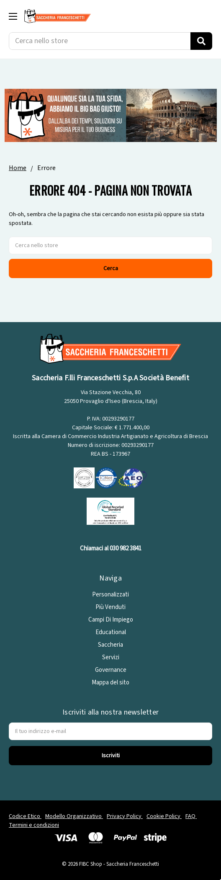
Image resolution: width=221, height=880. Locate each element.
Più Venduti (110, 607)
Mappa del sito (110, 682)
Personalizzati (110, 594)
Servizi (110, 657)
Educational (110, 632)
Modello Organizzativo (74, 816)
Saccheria (110, 644)
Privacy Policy (125, 816)
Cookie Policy (164, 816)
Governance (110, 670)
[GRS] (110, 510)
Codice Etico (25, 816)
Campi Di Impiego (110, 619)
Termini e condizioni (34, 825)
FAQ (191, 816)
